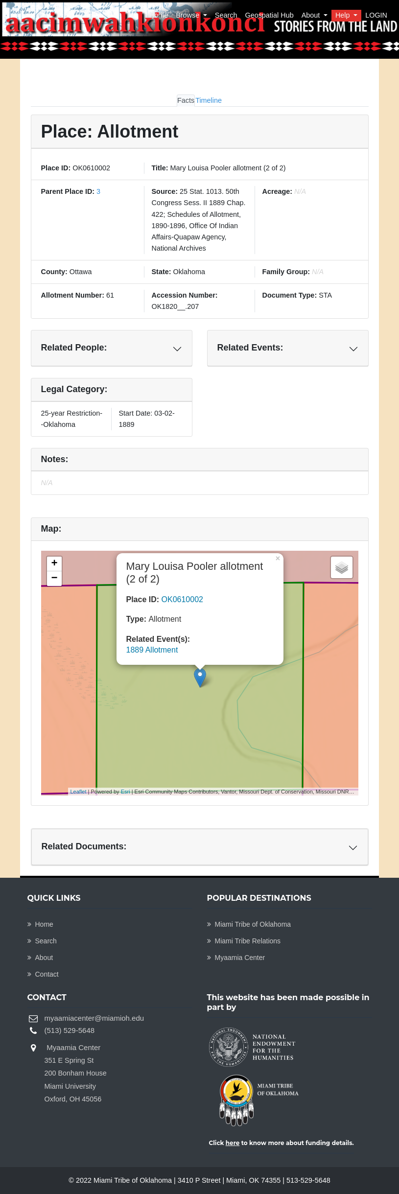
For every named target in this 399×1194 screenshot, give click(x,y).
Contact (43, 974)
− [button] (54, 578)
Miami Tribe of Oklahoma (249, 924)
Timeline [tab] (208, 100)
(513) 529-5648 (70, 1030)
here (233, 1143)
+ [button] (54, 564)
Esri (125, 792)
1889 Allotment (152, 650)
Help (343, 15)
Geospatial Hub (269, 15)
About (312, 15)
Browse (188, 15)
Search (226, 15)
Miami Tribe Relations (244, 941)
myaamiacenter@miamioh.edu (94, 1018)
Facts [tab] (185, 100)
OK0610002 (182, 599)
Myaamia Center (236, 957)
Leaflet (78, 792)
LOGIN (376, 15)
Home (158, 15)
